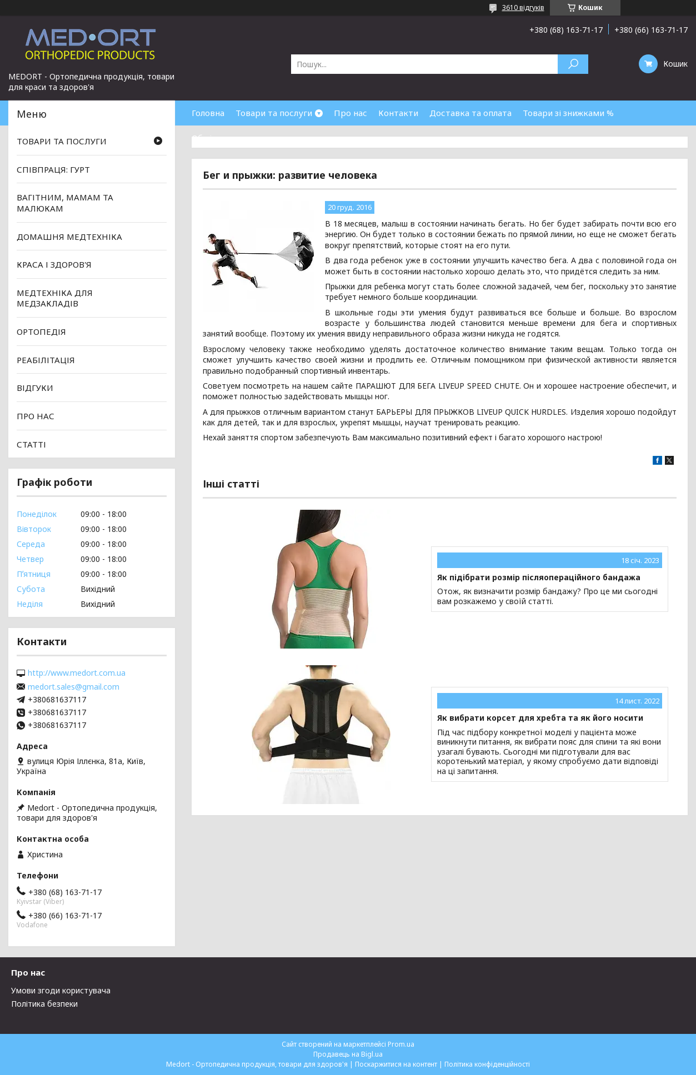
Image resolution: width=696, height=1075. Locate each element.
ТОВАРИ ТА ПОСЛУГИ (62, 141)
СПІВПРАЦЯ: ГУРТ (53, 169)
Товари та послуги (274, 112)
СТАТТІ (31, 443)
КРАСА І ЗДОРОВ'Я (54, 264)
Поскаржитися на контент (396, 1064)
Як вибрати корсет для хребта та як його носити (540, 718)
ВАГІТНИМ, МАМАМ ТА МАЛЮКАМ (65, 203)
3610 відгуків (523, 7)
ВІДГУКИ (35, 387)
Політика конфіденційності (487, 1064)
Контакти (398, 112)
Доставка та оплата (470, 112)
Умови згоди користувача (61, 990)
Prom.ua (401, 1044)
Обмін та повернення (235, 137)
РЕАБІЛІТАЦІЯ (46, 359)
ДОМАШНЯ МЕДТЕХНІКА (69, 236)
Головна (208, 112)
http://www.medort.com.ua (77, 673)
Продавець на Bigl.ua (348, 1054)
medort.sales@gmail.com (73, 687)
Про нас (350, 112)
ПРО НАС (35, 415)
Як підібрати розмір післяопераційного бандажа (538, 577)
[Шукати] (573, 64)
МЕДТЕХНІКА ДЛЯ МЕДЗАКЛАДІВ (55, 298)
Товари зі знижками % (568, 112)
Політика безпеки (44, 1003)
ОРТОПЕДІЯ (41, 331)
